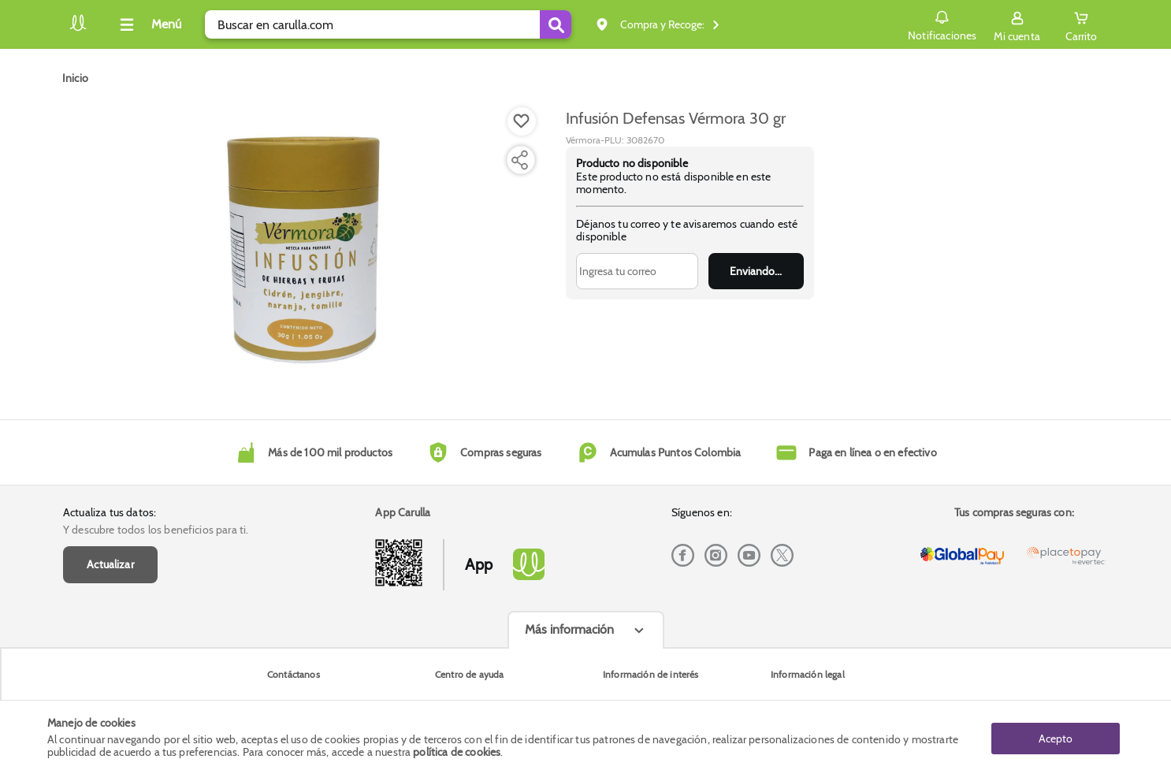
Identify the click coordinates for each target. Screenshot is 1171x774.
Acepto (1055, 737)
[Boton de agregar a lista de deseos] (522, 121)
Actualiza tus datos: (109, 512)
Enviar (756, 271)
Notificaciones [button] (941, 24)
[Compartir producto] (519, 160)
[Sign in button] (1016, 24)
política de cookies (456, 752)
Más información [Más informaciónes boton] (569, 629)
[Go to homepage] (75, 78)
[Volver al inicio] (78, 28)
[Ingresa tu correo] (637, 271)
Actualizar (110, 564)
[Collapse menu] (148, 24)
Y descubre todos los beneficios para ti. (155, 529)
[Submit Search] (555, 24)
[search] (388, 24)
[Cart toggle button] (1081, 24)
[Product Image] (303, 245)
